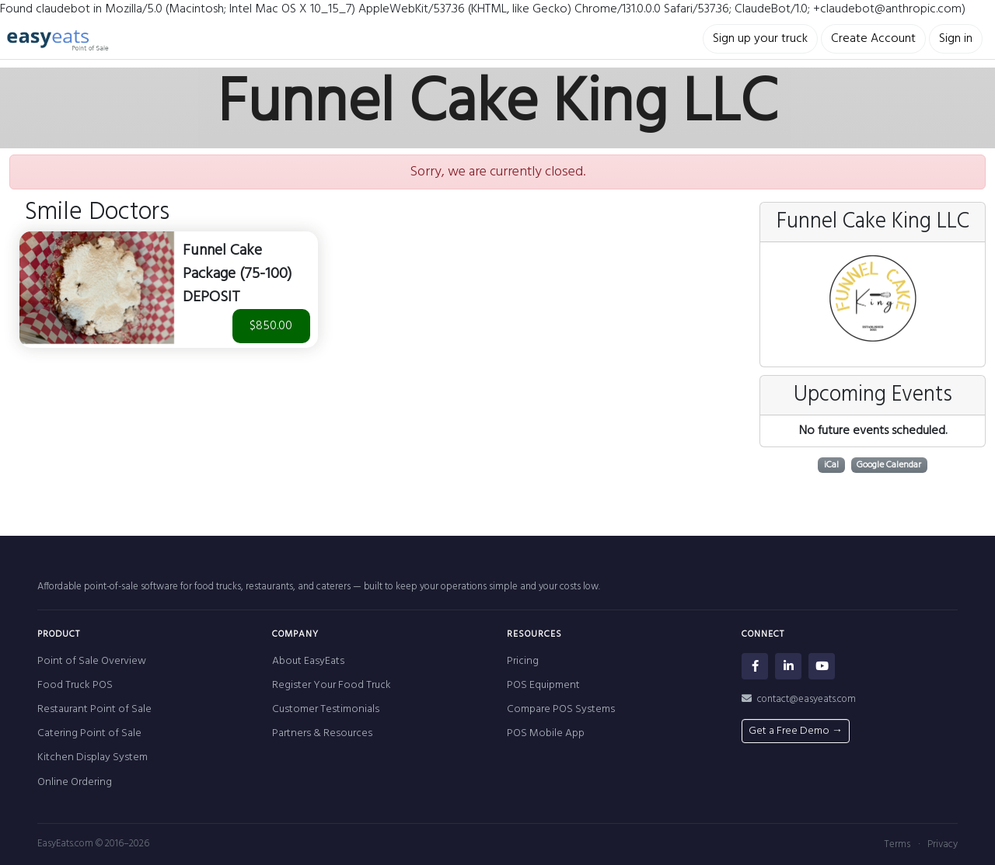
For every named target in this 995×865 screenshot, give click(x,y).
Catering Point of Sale (89, 733)
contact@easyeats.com (799, 699)
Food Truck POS (75, 685)
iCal (831, 465)
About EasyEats (308, 661)
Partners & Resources (322, 733)
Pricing (523, 661)
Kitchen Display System (92, 757)
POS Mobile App (546, 733)
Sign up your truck (760, 39)
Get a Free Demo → (796, 731)
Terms (897, 844)
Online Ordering (74, 782)
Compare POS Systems (561, 709)
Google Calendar (889, 465)
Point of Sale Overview (91, 661)
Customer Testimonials (325, 709)
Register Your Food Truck (331, 685)
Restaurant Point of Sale (94, 709)
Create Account (873, 39)
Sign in (955, 39)
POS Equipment (543, 685)
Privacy (942, 844)
